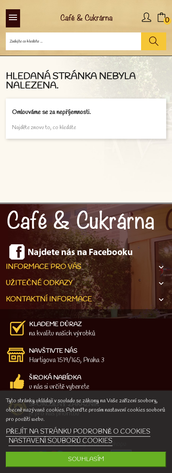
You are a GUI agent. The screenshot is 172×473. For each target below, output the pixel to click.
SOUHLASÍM (86, 459)
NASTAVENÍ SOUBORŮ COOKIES (60, 441)
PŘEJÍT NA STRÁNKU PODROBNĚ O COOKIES (78, 431)
